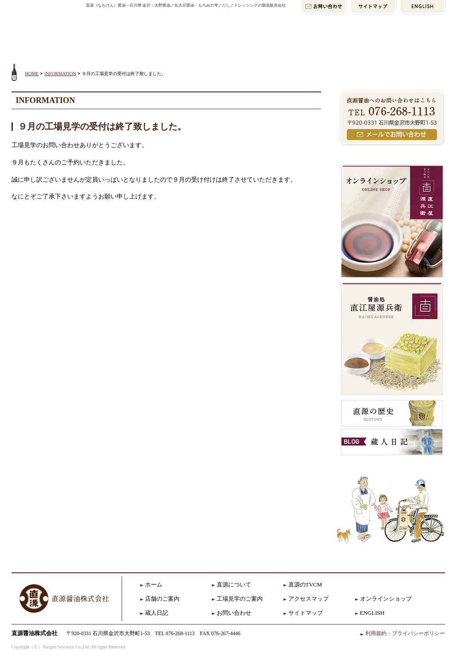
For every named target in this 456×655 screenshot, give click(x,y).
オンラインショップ (392, 42)
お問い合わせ (234, 612)
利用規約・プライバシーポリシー (405, 633)
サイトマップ (305, 612)
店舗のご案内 (211, 42)
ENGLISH (372, 612)
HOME (32, 73)
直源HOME (47, 27)
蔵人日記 (156, 612)
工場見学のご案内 (240, 598)
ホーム (153, 584)
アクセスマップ (297, 42)
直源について (126, 42)
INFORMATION (60, 73)
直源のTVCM (305, 584)
